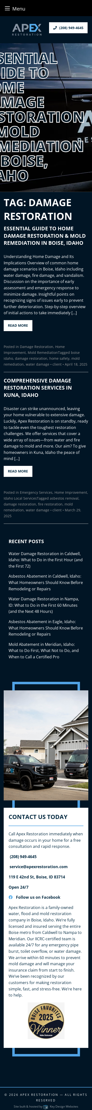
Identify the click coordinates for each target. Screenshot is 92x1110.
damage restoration (31, 358)
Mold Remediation (43, 352)
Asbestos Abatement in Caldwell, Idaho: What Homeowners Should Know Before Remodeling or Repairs (46, 582)
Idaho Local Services (20, 498)
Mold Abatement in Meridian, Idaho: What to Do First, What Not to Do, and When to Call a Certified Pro (44, 651)
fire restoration (50, 504)
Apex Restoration (39, 1095)
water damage (37, 364)
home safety (59, 358)
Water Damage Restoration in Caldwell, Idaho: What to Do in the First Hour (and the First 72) (46, 560)
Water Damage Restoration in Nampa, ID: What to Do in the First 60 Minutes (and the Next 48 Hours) (44, 605)
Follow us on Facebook (34, 897)
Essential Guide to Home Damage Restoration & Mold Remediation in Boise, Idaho (45, 235)
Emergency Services (36, 492)
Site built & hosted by (46, 1106)
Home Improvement (70, 492)
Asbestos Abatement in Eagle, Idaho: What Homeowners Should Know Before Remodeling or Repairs (46, 628)
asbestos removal (64, 498)
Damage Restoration (36, 346)
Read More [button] (18, 325)
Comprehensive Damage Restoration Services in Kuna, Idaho (38, 387)
